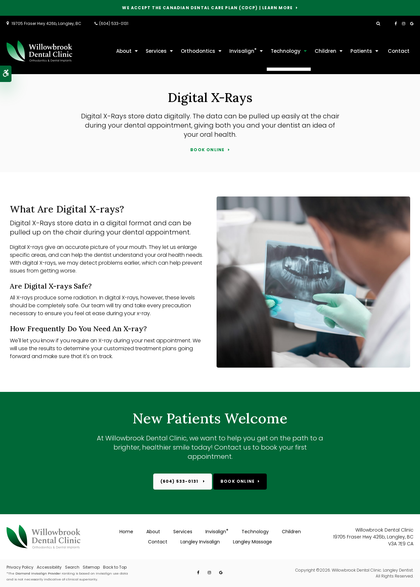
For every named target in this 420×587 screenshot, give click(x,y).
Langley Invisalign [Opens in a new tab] (200, 541)
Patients (361, 51)
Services (156, 51)
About (124, 51)
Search (72, 567)
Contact (399, 51)
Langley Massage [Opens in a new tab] (252, 541)
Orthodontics (198, 51)
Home (126, 531)
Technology (286, 51)
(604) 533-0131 (113, 23)
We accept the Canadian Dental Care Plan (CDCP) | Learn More (207, 8)
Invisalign (243, 50)
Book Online (207, 150)
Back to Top (115, 567)
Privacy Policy (20, 567)
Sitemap (91, 567)
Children (325, 51)
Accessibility (49, 567)
